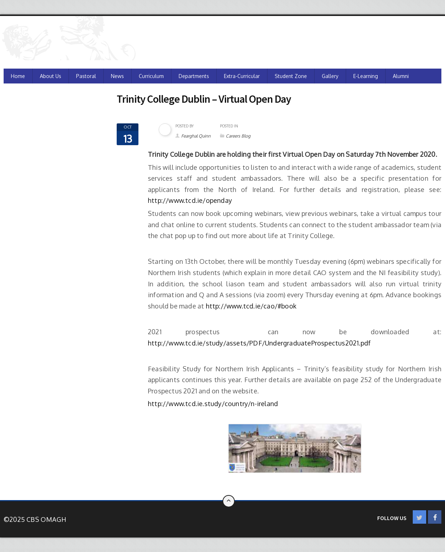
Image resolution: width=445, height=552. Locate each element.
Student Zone (291, 76)
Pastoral (86, 76)
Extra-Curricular (242, 76)
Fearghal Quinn (196, 136)
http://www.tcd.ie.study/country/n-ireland (213, 404)
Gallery (330, 76)
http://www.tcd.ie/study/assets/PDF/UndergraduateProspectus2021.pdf (259, 343)
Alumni (401, 76)
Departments (194, 76)
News (117, 76)
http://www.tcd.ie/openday (190, 200)
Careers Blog (238, 136)
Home (18, 76)
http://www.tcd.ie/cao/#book (251, 306)
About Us (50, 76)
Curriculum (151, 76)
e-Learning (365, 76)
